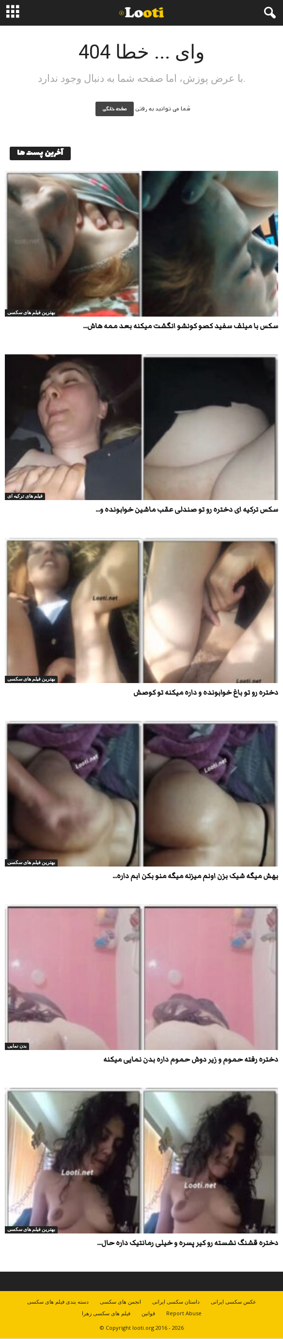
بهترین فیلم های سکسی (31, 312)
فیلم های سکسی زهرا (106, 1313)
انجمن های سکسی (120, 1301)
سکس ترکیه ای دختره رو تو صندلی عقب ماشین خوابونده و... (186, 509)
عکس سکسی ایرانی (233, 1301)
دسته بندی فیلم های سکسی (58, 1301)
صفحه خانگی (114, 109)
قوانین (148, 1313)
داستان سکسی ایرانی (176, 1301)
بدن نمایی (17, 1046)
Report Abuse (184, 1313)
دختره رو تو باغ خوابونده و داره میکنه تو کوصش (205, 692)
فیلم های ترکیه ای (25, 496)
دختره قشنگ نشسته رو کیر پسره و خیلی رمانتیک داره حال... (187, 1242)
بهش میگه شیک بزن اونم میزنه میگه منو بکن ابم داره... (195, 876)
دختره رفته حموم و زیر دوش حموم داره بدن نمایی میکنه (190, 1059)
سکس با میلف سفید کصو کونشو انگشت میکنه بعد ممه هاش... (180, 326)
